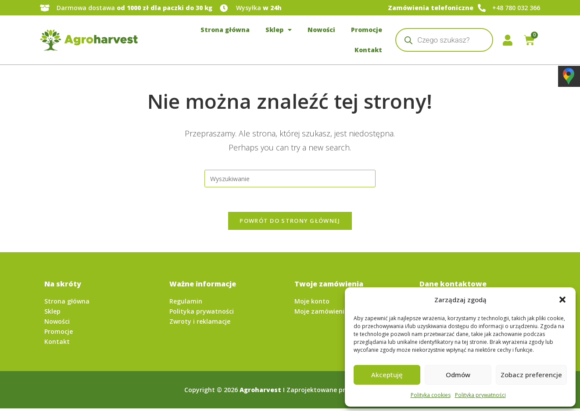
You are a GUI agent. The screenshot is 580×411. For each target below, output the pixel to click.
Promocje (366, 29)
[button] (562, 299)
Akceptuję (387, 374)
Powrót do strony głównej (290, 223)
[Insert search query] (290, 178)
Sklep (278, 29)
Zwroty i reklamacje (199, 324)
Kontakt (368, 50)
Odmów (458, 374)
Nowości (321, 29)
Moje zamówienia (321, 314)
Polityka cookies (431, 395)
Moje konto (311, 304)
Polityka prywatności (480, 395)
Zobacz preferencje (531, 374)
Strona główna (225, 29)
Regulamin (185, 304)
